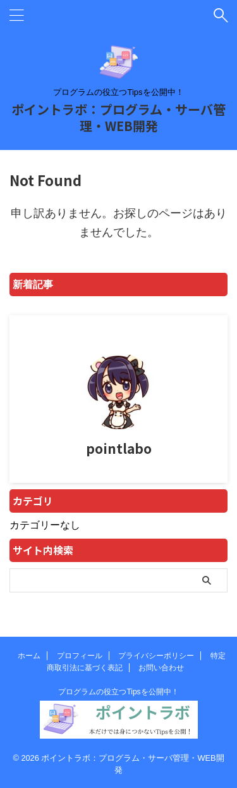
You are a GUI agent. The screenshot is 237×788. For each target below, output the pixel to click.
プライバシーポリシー (156, 655)
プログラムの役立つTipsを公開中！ (118, 691)
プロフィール (79, 655)
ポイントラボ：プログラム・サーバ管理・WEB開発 (118, 117)
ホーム (29, 655)
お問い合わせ (161, 667)
